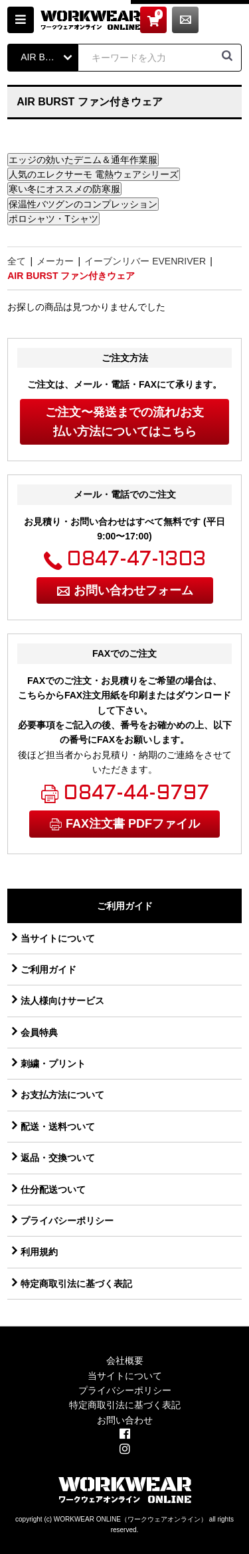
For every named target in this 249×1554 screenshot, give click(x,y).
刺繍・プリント (53, 1063)
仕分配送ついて (53, 1189)
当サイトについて (58, 938)
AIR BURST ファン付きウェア (71, 275)
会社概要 (124, 1360)
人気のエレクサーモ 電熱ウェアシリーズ (94, 174)
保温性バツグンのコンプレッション (83, 204)
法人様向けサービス (62, 1000)
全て (16, 261)
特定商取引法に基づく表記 (76, 1283)
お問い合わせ (228, 20)
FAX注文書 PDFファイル (133, 823)
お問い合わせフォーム (133, 590)
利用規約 (39, 1252)
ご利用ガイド (48, 969)
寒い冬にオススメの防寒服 (64, 189)
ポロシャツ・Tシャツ (53, 218)
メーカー (55, 261)
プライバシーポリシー (67, 1220)
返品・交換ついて (58, 1157)
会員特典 (39, 1032)
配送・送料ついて (58, 1126)
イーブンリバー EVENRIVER (145, 261)
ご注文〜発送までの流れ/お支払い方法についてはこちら (124, 422)
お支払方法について (62, 1094)
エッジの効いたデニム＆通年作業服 (83, 159)
